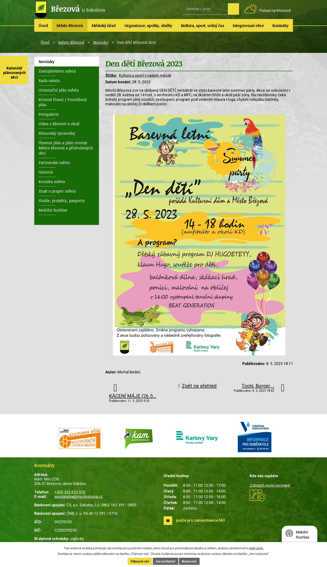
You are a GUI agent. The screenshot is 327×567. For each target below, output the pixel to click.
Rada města (49, 80)
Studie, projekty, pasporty (62, 200)
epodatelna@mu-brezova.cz (79, 496)
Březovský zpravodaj (57, 133)
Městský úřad (104, 25)
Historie (46, 172)
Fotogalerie (49, 114)
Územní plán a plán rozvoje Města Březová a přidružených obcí (66, 148)
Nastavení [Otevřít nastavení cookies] (189, 561)
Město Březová (69, 25)
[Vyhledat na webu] (205, 8)
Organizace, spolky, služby (148, 25)
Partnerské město (54, 162)
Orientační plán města (59, 90)
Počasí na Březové (275, 10)
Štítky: (111, 75)
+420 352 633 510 (70, 492)
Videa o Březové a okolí (59, 123)
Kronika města (52, 181)
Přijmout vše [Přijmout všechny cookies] (140, 561)
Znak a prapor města (57, 191)
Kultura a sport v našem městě (145, 75)
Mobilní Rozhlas (53, 210)
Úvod (43, 25)
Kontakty (280, 25)
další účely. (256, 548)
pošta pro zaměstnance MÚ (200, 520)
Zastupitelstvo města (57, 71)
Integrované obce (248, 25)
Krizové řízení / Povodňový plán (63, 102)
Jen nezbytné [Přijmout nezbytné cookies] (165, 561)
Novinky (100, 42)
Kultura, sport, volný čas (202, 25)
